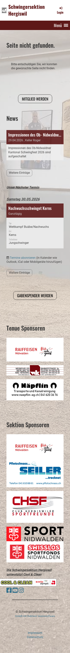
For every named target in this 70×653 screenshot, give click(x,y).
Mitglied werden (35, 99)
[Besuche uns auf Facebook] (9, 590)
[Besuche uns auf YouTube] (15, 590)
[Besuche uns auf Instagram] (21, 590)
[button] (35, 215)
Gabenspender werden (35, 295)
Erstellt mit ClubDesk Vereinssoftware (35, 616)
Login (60, 10)
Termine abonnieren (23, 247)
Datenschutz (35, 637)
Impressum (35, 633)
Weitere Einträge (19, 262)
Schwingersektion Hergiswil (26, 10)
